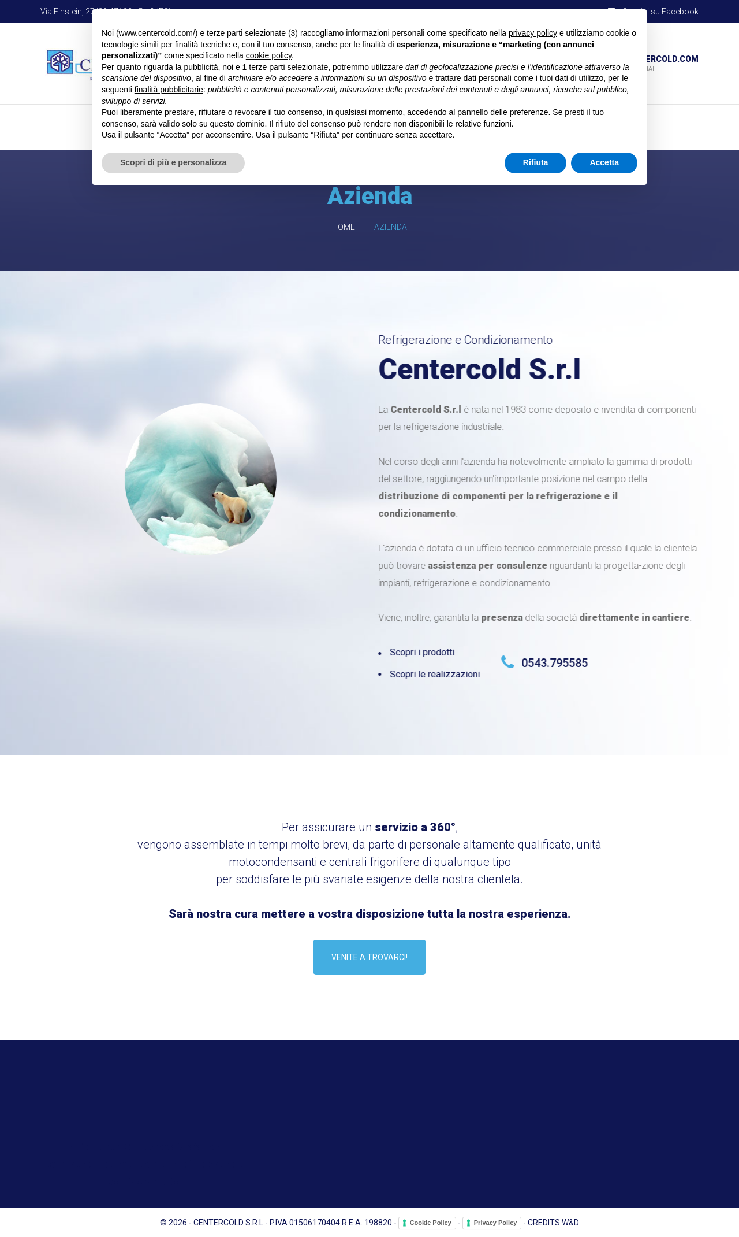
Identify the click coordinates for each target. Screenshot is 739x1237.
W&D (570, 1222)
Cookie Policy (430, 1222)
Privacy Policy (495, 1222)
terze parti (267, 67)
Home (343, 227)
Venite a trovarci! (369, 957)
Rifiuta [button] (535, 162)
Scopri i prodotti (424, 652)
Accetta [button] (604, 162)
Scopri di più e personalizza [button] (173, 162)
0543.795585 (557, 663)
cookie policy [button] (269, 55)
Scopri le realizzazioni (437, 674)
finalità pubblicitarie (169, 89)
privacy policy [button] (533, 33)
